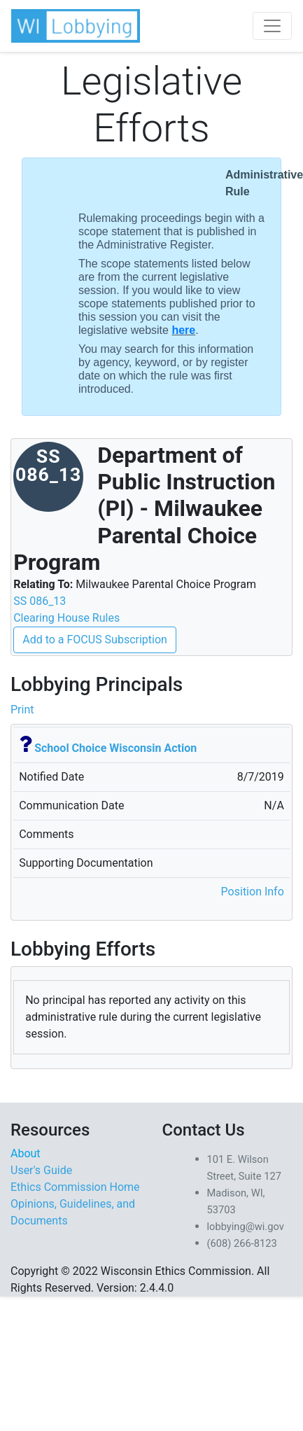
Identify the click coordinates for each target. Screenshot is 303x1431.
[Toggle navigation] (272, 26)
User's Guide (41, 1170)
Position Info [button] (252, 891)
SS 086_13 (39, 601)
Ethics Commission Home (75, 1187)
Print (22, 709)
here (183, 330)
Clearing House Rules (66, 617)
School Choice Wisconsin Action (115, 748)
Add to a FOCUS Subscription (94, 639)
